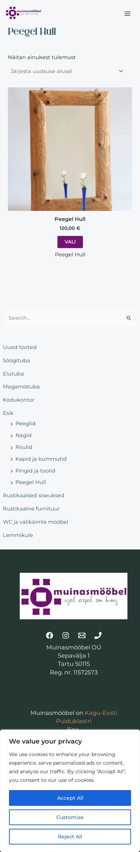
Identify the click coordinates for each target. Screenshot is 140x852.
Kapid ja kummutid (41, 459)
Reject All (70, 836)
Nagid (23, 435)
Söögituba (16, 360)
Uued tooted (20, 347)
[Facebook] (49, 635)
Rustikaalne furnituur (31, 508)
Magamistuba (21, 386)
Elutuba (13, 374)
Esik (8, 413)
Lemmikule (18, 535)
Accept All (70, 798)
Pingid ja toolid (35, 471)
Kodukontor (18, 400)
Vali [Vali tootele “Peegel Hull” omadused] (70, 242)
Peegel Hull (30, 482)
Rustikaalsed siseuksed (33, 495)
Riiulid (23, 447)
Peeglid (25, 423)
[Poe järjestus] (66, 71)
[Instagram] (65, 635)
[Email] (81, 635)
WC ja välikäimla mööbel (35, 522)
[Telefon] (98, 635)
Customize (70, 817)
